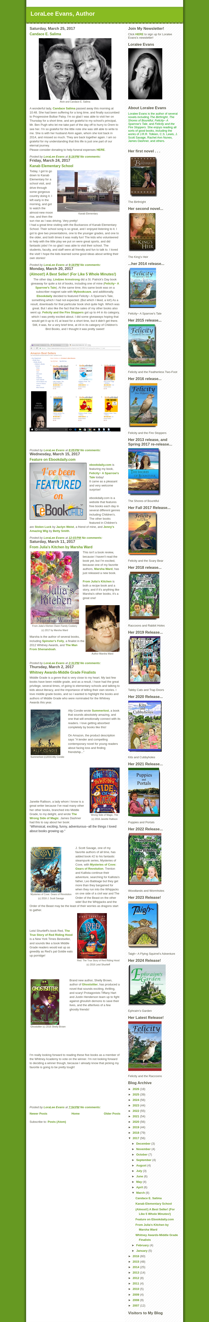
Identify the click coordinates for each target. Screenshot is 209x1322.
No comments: (90, 156)
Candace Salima (64, 108)
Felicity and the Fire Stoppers (63, 312)
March (141, 1192)
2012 (136, 1278)
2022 (136, 1111)
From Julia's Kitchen (97, 581)
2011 (136, 1283)
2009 (136, 1294)
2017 (136, 1138)
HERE (100, 149)
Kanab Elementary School (51, 166)
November (143, 1149)
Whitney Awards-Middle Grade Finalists (63, 672)
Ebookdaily (45, 296)
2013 (136, 1272)
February (143, 1245)
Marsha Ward (103, 569)
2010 (136, 1289)
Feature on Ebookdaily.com (53, 459)
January (142, 1250)
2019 (136, 1127)
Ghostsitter (90, 984)
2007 (136, 1305)
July (139, 1171)
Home (75, 1113)
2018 (136, 1132)
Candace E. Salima (45, 34)
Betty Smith (61, 531)
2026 (136, 1089)
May (139, 1182)
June (140, 1176)
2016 (136, 1256)
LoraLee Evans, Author (63, 13)
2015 (136, 1261)
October (142, 1154)
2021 (136, 1116)
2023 (136, 1105)
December (143, 1143)
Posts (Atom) (57, 1121)
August (141, 1165)
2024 (136, 1100)
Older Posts (112, 1113)
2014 (136, 1267)
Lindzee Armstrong (66, 279)
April (140, 1187)
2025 (136, 1094)
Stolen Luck (43, 527)
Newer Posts (38, 1113)
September (144, 1160)
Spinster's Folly (53, 641)
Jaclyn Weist (65, 527)
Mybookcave (82, 291)
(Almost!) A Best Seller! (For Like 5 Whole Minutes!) (73, 274)
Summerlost (100, 710)
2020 (136, 1121)
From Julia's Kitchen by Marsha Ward (61, 547)
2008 (136, 1300)
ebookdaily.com (100, 464)
